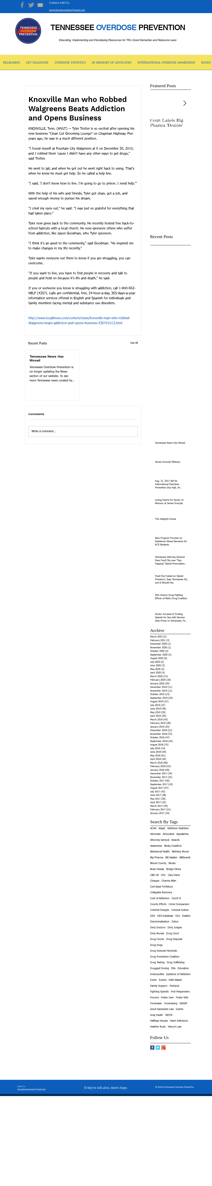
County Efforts (158, 904)
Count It (176, 898)
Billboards (185, 857)
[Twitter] (31, 5)
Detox (175, 921)
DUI (177, 916)
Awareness (156, 846)
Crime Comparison (179, 904)
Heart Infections (179, 1021)
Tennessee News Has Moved (47, 358)
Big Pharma (156, 857)
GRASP (183, 1003)
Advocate (155, 834)
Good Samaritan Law (162, 1009)
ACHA (153, 828)
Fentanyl (174, 986)
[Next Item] (185, 103)
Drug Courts (157, 939)
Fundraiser (156, 1003)
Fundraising (170, 1003)
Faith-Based (175, 980)
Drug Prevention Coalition (164, 956)
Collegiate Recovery (161, 892)
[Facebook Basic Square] (152, 1047)
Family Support (158, 986)
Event (153, 980)
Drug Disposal (174, 939)
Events (162, 980)
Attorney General (159, 840)
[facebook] (173, 1183)
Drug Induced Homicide (163, 951)
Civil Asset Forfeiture (161, 886)
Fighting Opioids (159, 991)
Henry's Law (174, 1026)
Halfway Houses (159, 1021)
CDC (163, 875)
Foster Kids (182, 997)
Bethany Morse (180, 851)
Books (172, 863)
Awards (175, 840)
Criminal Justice (180, 910)
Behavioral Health (160, 851)
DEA (152, 916)
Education (183, 968)
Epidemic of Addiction (178, 974)
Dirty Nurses (157, 933)
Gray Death (156, 1015)
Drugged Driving (159, 968)
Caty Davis (174, 875)
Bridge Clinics (173, 869)
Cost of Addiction (159, 898)
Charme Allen (168, 881)
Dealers (186, 916)
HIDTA (168, 1015)
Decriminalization (159, 921)
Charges (154, 881)
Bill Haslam (171, 857)
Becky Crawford (173, 846)
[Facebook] (22, 5)
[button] (37, 63)
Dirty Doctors (157, 927)
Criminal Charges (159, 910)
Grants (179, 1009)
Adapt (161, 828)
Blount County (158, 863)
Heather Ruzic (158, 1026)
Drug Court (172, 933)
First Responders (180, 991)
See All (134, 343)
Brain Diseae (157, 869)
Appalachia (182, 834)
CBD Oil (154, 875)
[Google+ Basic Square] (163, 1047)
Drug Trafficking (176, 962)
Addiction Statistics (178, 828)
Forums (154, 997)
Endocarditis (157, 974)
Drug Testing (157, 962)
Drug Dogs (156, 945)
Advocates (168, 834)
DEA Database (165, 916)
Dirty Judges (175, 927)
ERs (173, 968)
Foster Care (167, 997)
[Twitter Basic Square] (158, 1047)
